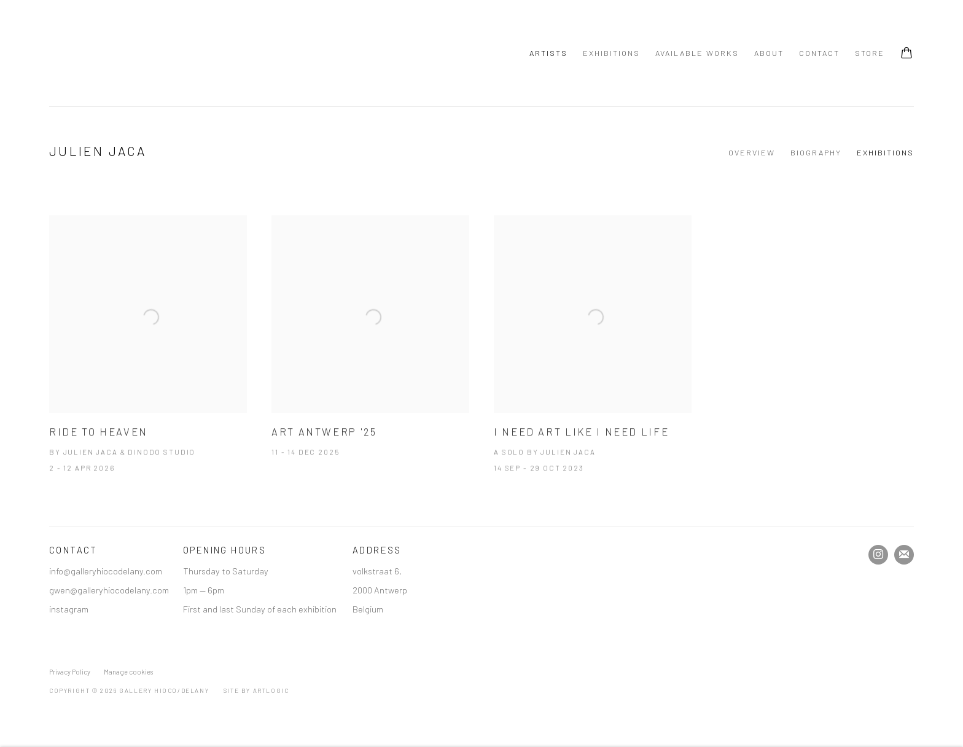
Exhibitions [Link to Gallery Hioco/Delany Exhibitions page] (611, 53)
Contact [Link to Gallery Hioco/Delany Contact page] (819, 53)
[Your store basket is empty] (906, 54)
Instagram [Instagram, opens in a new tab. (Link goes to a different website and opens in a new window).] (878, 555)
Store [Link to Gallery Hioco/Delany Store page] (869, 53)
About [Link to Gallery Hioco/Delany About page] (769, 53)
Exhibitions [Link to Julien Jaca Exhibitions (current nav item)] (885, 152)
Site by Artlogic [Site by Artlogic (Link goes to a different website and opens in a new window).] (256, 690)
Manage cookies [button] (128, 672)
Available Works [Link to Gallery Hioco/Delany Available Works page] (697, 53)
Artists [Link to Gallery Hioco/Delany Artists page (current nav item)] (548, 53)
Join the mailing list (904, 555)
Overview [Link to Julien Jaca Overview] (751, 152)
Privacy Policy (69, 672)
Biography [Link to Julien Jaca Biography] (815, 152)
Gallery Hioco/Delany (110, 53)
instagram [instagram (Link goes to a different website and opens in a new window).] (68, 608)
